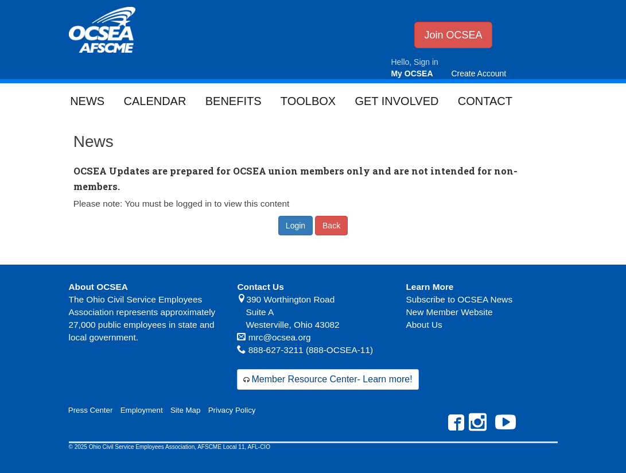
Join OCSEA (453, 35)
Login (295, 225)
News (87, 101)
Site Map (185, 410)
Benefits (233, 101)
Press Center (90, 410)
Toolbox (308, 101)
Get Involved (396, 101)
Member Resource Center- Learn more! (331, 379)
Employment (141, 410)
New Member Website (449, 312)
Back (331, 225)
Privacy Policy (232, 410)
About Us (424, 324)
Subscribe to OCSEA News (459, 299)
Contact (485, 101)
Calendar (154, 101)
